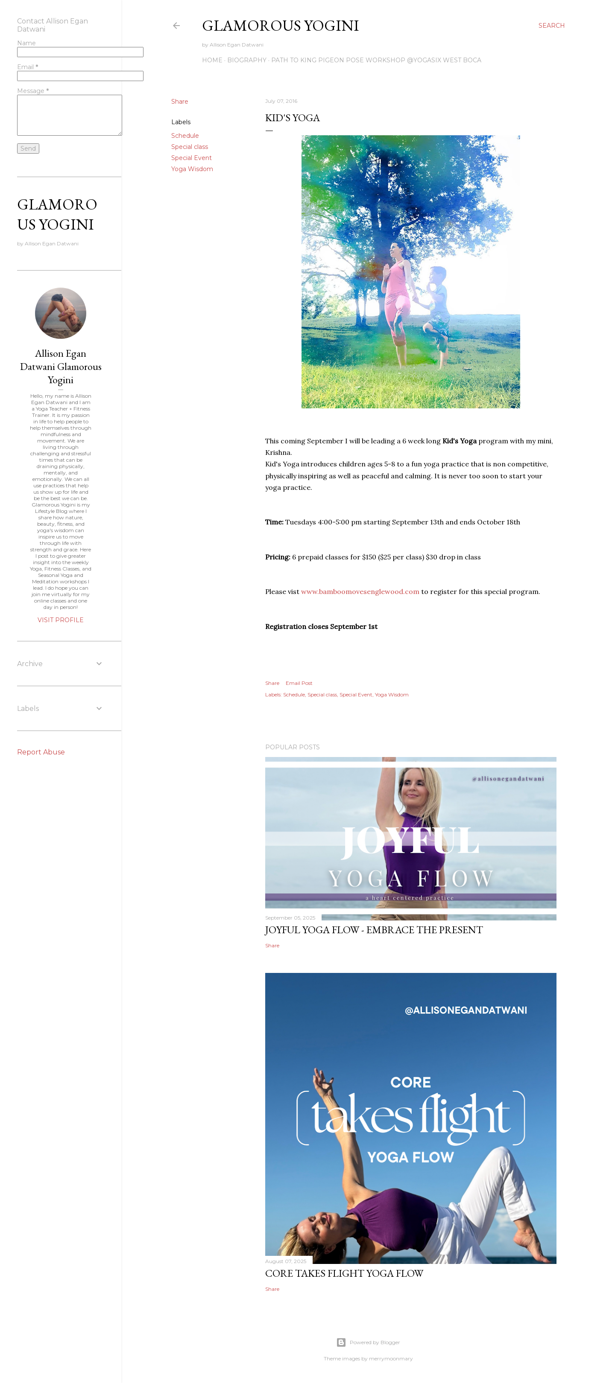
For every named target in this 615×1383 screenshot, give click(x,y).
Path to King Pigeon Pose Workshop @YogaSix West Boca (376, 60)
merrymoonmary (391, 1358)
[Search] (552, 25)
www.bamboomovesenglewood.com (360, 591)
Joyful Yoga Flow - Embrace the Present (374, 929)
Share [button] (179, 101)
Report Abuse (41, 752)
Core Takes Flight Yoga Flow (344, 1273)
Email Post (299, 683)
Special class (189, 147)
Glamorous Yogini (280, 25)
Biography (246, 60)
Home (212, 60)
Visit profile (61, 620)
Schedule (185, 136)
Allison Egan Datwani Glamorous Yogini (61, 366)
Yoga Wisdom (192, 169)
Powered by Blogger (368, 1342)
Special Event (191, 158)
